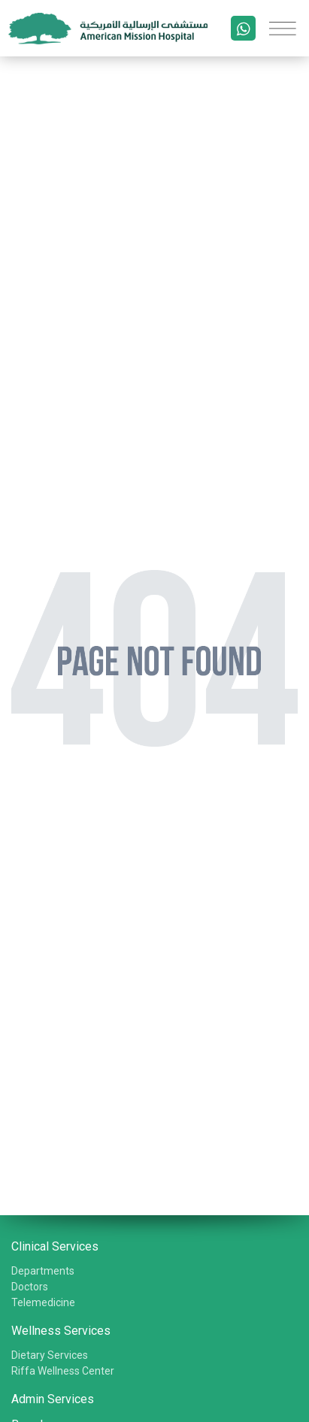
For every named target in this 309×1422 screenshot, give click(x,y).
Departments (42, 1271)
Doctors (29, 1287)
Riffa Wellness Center (62, 1371)
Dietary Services (49, 1355)
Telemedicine (43, 1302)
